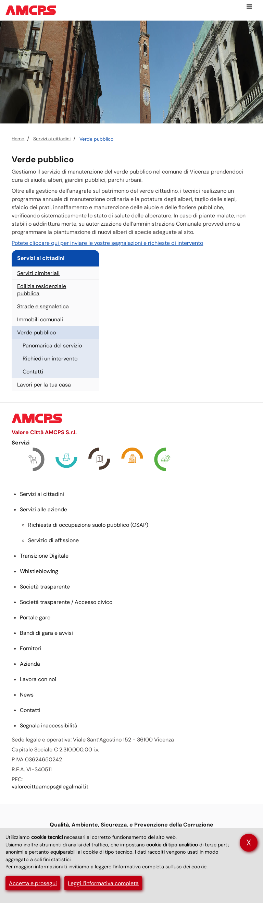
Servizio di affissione (53, 540)
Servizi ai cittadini (52, 139)
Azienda (30, 663)
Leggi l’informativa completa (103, 883)
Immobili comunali (40, 319)
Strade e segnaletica (43, 306)
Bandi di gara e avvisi (46, 633)
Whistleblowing (39, 571)
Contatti (33, 371)
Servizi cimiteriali (38, 273)
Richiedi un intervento (50, 358)
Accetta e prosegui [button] (33, 883)
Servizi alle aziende (43, 509)
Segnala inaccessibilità (48, 725)
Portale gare (35, 617)
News (27, 694)
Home (18, 139)
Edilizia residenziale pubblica (41, 290)
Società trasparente (45, 586)
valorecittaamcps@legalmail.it (50, 786)
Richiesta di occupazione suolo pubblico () (88, 524)
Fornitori (30, 648)
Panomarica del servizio (52, 345)
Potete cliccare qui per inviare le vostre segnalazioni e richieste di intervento (107, 243)
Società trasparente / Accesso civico (66, 602)
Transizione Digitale (44, 555)
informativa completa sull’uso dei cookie (160, 867)
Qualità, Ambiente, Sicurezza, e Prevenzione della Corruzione (131, 824)
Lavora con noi (38, 679)
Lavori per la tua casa (44, 384)
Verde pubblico (96, 139)
